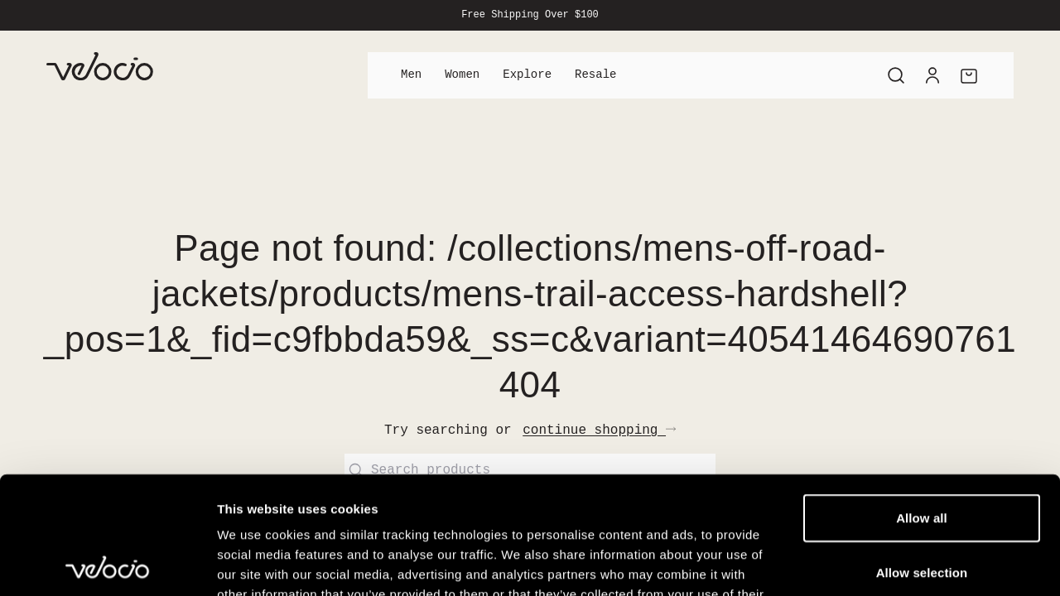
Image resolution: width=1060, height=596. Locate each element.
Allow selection (922, 455)
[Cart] (969, 75)
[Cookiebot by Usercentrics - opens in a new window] (107, 563)
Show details (869, 563)
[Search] (896, 75)
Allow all (921, 400)
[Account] (932, 75)
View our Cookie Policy (346, 496)
